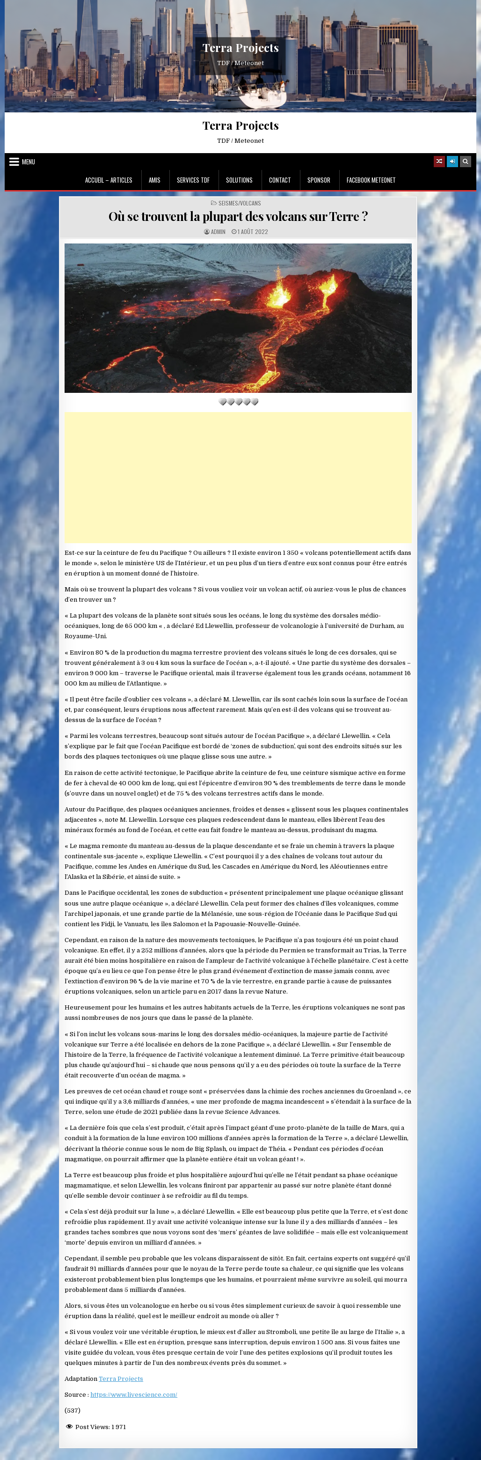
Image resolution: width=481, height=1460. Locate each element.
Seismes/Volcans (240, 203)
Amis (154, 179)
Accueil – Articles (108, 179)
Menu (28, 161)
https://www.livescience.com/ (133, 1394)
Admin (218, 232)
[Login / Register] (452, 161)
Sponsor (318, 179)
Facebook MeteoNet (371, 179)
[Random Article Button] (439, 161)
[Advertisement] (238, 477)
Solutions (239, 179)
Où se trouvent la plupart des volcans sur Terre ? (238, 216)
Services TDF (193, 179)
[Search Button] (465, 161)
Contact (280, 179)
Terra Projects (241, 47)
